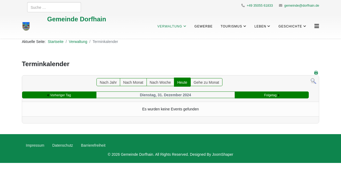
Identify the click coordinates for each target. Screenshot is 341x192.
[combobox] (54, 7)
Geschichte (290, 26)
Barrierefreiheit (93, 145)
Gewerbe (203, 26)
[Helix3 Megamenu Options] (316, 26)
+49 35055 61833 (260, 5)
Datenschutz (62, 145)
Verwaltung (169, 26)
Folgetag (270, 95)
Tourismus (231, 26)
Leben (260, 26)
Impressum (35, 145)
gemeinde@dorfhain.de (301, 5)
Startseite (55, 41)
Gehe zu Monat (206, 82)
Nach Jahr (108, 82)
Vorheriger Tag (60, 95)
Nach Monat (133, 82)
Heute (182, 82)
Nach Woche (160, 82)
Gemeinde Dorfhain (76, 18)
